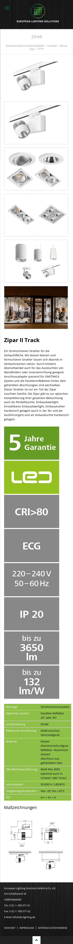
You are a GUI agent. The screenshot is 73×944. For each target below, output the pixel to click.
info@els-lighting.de (23, 917)
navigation (7, 8)
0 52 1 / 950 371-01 (19, 905)
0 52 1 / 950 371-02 (19, 911)
